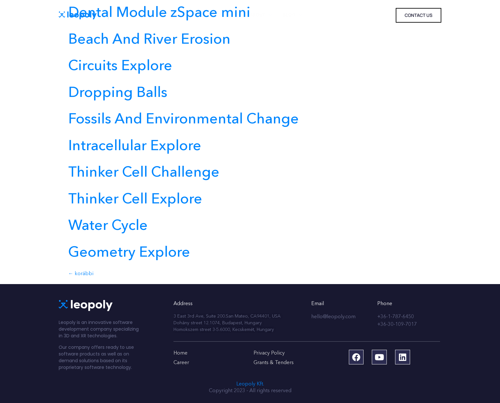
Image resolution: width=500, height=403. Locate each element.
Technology (215, 15)
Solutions (129, 15)
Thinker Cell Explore (135, 200)
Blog (285, 15)
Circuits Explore (120, 66)
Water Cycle (108, 226)
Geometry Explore (129, 253)
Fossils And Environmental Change (183, 120)
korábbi (80, 273)
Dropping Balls (117, 93)
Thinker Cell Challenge (143, 173)
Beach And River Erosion (149, 40)
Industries (171, 15)
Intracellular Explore (134, 146)
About (255, 15)
